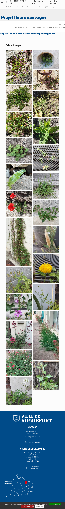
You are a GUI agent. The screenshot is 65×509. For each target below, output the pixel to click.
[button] (2, 2)
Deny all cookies (28, 506)
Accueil (5, 7)
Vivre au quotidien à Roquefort (19, 7)
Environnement (36, 7)
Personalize (39, 506)
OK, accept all (55, 504)
